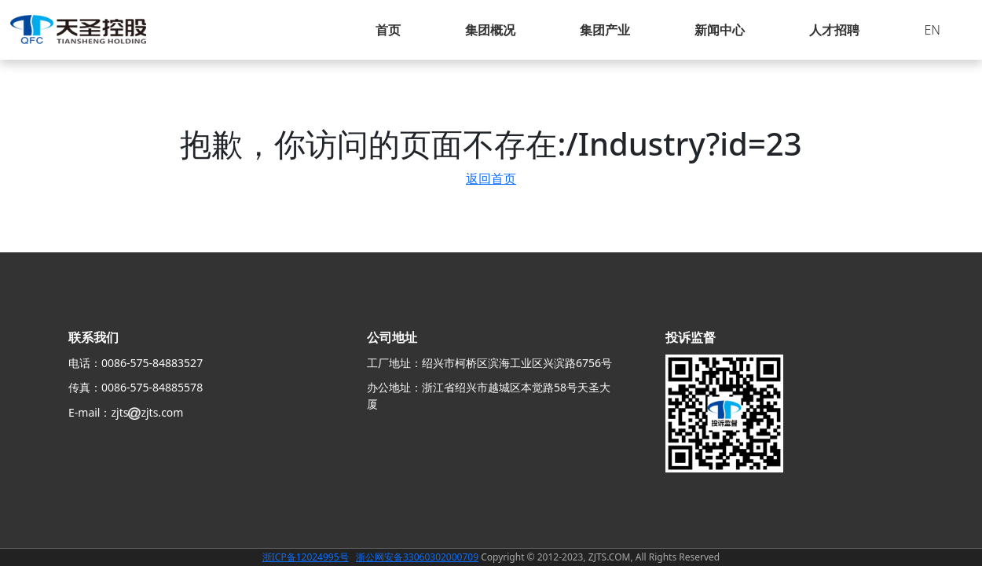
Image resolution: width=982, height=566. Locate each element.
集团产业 (605, 30)
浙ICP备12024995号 (305, 557)
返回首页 (491, 178)
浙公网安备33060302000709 (417, 557)
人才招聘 (834, 30)
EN (932, 30)
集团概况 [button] (490, 30)
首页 (388, 30)
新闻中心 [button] (719, 30)
